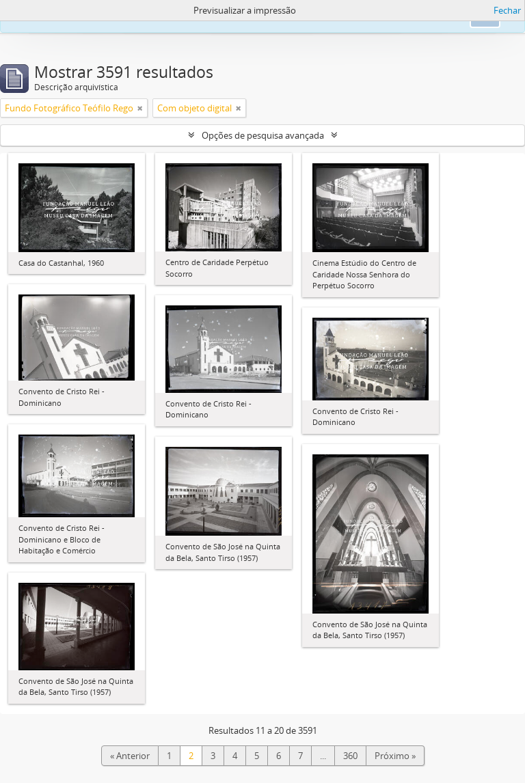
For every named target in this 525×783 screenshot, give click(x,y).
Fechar (507, 10)
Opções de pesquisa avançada (263, 135)
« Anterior (130, 756)
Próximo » (395, 756)
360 (350, 756)
